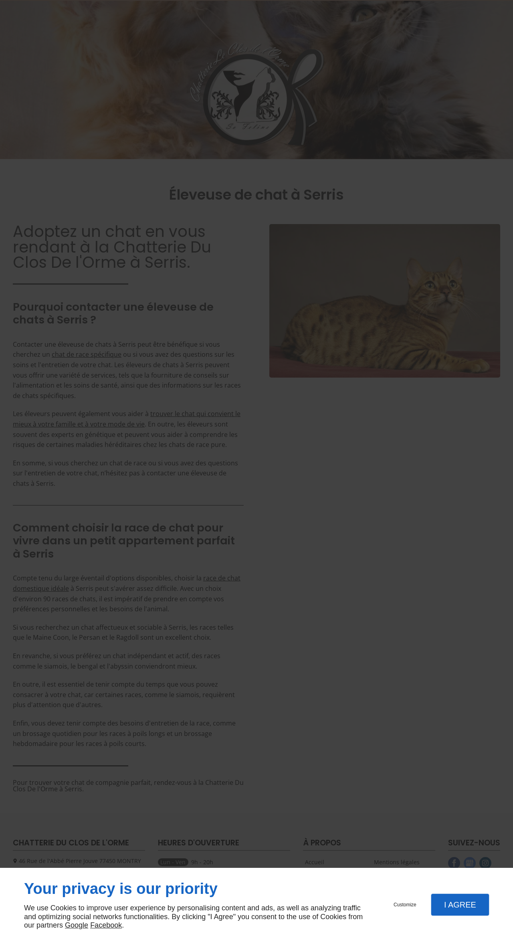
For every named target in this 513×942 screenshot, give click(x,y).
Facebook (106, 925)
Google (76, 925)
